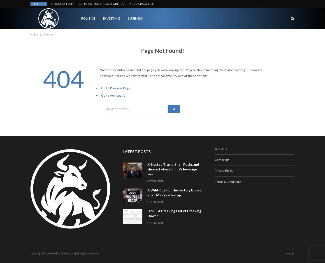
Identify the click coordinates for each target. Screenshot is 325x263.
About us (221, 149)
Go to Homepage (113, 95)
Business (135, 18)
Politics (88, 18)
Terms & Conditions (228, 182)
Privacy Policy (224, 170)
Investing (111, 18)
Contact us (222, 160)
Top (290, 253)
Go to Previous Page (115, 88)
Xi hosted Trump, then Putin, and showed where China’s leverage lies (102, 3)
